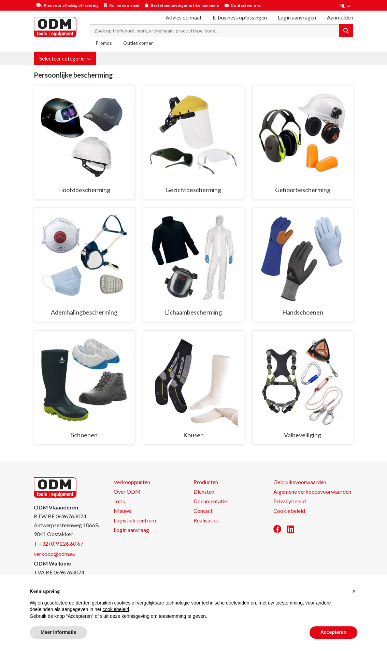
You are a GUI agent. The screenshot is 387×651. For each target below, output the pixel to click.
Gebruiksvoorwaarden (299, 482)
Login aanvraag (131, 530)
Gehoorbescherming (302, 190)
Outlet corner (138, 43)
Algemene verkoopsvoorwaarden (312, 491)
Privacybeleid (289, 501)
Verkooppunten (132, 482)
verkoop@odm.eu (54, 553)
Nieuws (122, 510)
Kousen (193, 435)
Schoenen (84, 435)
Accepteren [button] (333, 632)
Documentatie (210, 501)
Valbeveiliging (302, 435)
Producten (206, 482)
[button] (65, 58)
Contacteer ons (246, 5)
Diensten (204, 491)
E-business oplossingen (240, 17)
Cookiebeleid (289, 510)
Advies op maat (184, 17)
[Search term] (214, 30)
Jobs (119, 501)
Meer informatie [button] (58, 632)
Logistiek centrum (135, 520)
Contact (203, 510)
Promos (104, 43)
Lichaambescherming (193, 312)
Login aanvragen (297, 17)
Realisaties (206, 520)
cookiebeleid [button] (115, 609)
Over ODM (127, 491)
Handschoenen (302, 312)
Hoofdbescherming (84, 190)
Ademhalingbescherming (84, 312)
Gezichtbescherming (193, 190)
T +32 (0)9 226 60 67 (58, 543)
